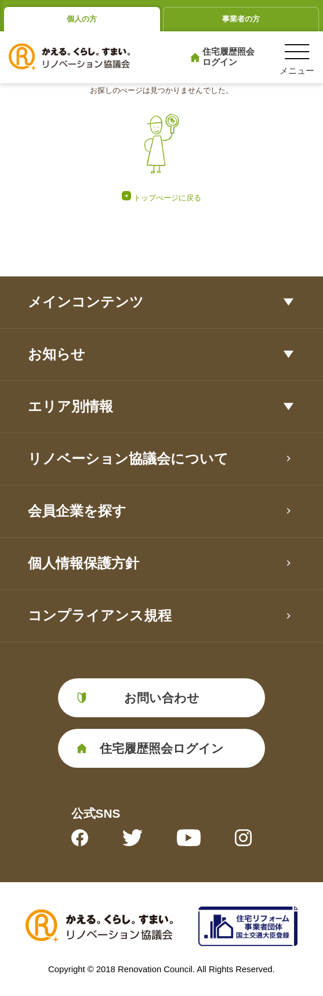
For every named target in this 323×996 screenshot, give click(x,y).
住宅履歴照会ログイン (228, 57)
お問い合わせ (161, 697)
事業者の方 (241, 19)
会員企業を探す (77, 511)
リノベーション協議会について (128, 458)
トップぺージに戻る (167, 197)
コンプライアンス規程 (100, 615)
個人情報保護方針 (83, 563)
